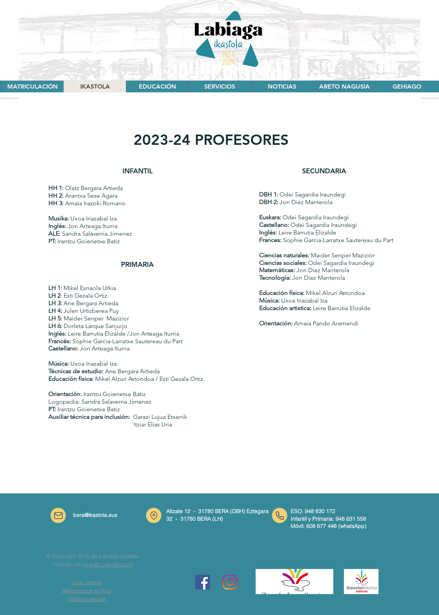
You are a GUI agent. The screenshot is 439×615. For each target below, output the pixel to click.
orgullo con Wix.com (108, 564)
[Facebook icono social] (202, 582)
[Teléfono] (279, 515)
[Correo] (58, 515)
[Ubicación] (153, 515)
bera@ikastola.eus (95, 515)
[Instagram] (230, 582)
